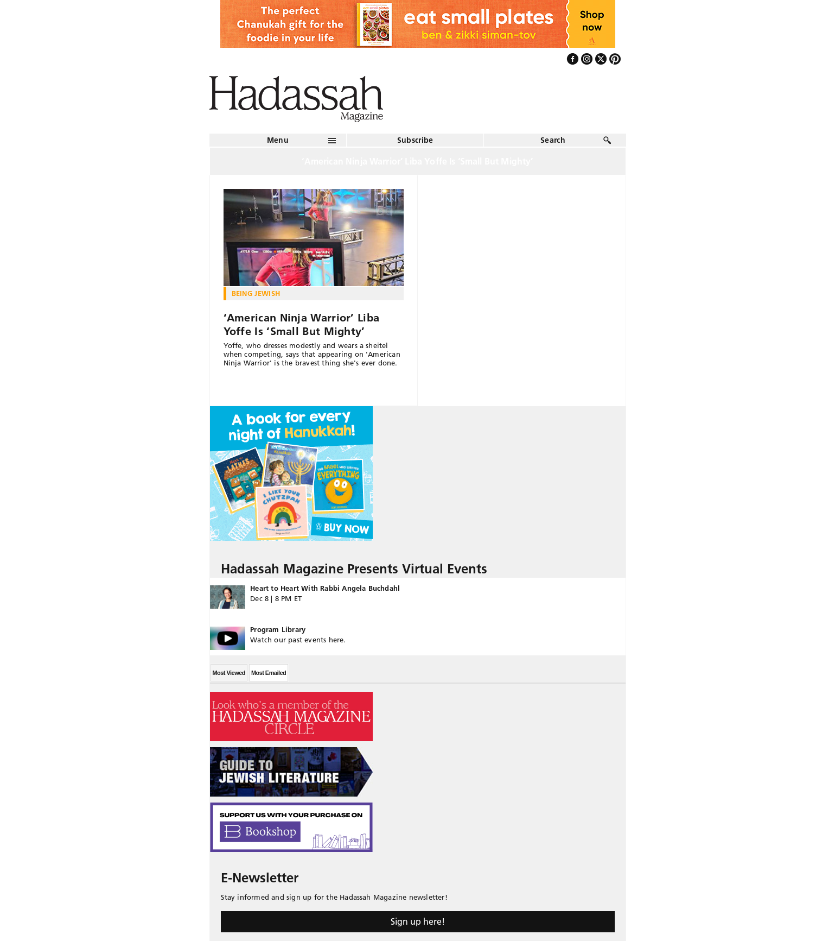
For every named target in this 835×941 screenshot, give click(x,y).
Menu (278, 140)
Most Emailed (268, 673)
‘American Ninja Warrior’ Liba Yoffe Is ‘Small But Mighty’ (302, 324)
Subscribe (415, 140)
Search (552, 140)
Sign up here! (418, 921)
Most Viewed (229, 673)
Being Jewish (256, 293)
